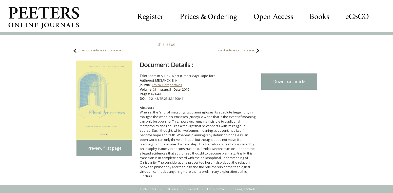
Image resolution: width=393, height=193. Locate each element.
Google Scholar (246, 189)
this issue (166, 44)
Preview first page (104, 148)
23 (154, 89)
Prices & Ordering (208, 16)
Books (319, 16)
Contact (192, 189)
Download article (289, 81)
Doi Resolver (216, 189)
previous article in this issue (99, 50)
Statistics (171, 189)
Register (150, 16)
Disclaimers (147, 189)
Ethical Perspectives (167, 85)
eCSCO (357, 16)
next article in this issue (236, 50)
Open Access (273, 16)
